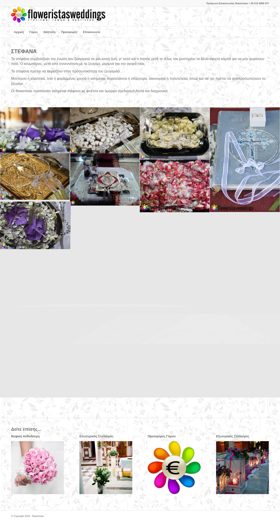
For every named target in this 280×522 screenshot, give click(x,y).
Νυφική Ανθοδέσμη (25, 436)
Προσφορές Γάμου (162, 436)
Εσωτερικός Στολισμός (96, 436)
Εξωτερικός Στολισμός (232, 436)
